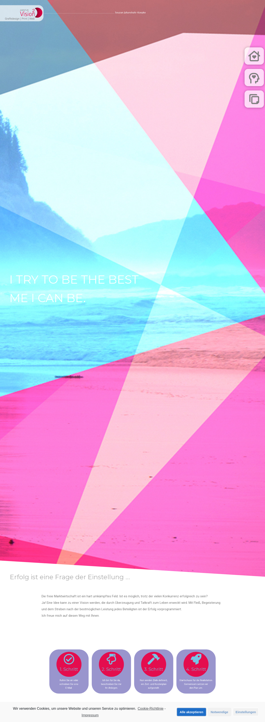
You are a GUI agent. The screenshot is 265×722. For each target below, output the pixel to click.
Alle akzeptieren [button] (191, 712)
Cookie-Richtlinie (150, 709)
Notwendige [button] (219, 712)
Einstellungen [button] (246, 712)
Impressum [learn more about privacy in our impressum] (90, 715)
